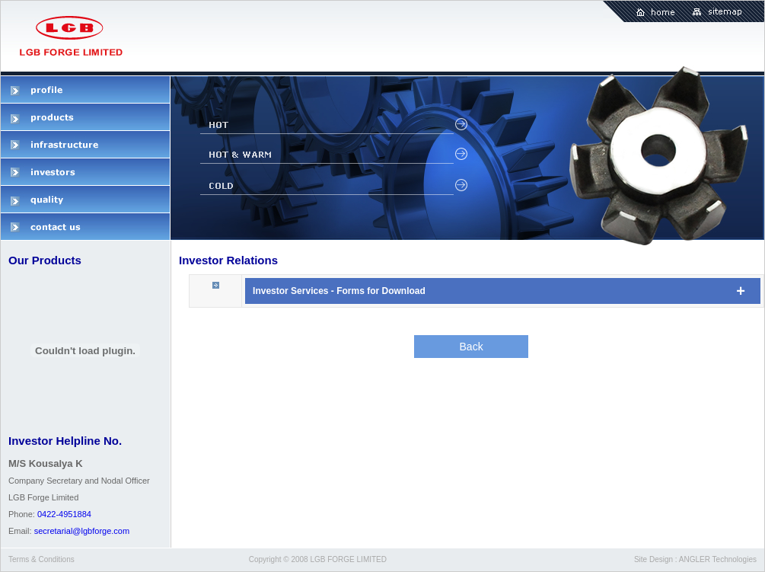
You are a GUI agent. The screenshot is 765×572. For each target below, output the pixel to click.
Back (471, 346)
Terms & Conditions (41, 559)
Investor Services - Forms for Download (339, 291)
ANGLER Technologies (718, 559)
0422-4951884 (64, 514)
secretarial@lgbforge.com (82, 530)
